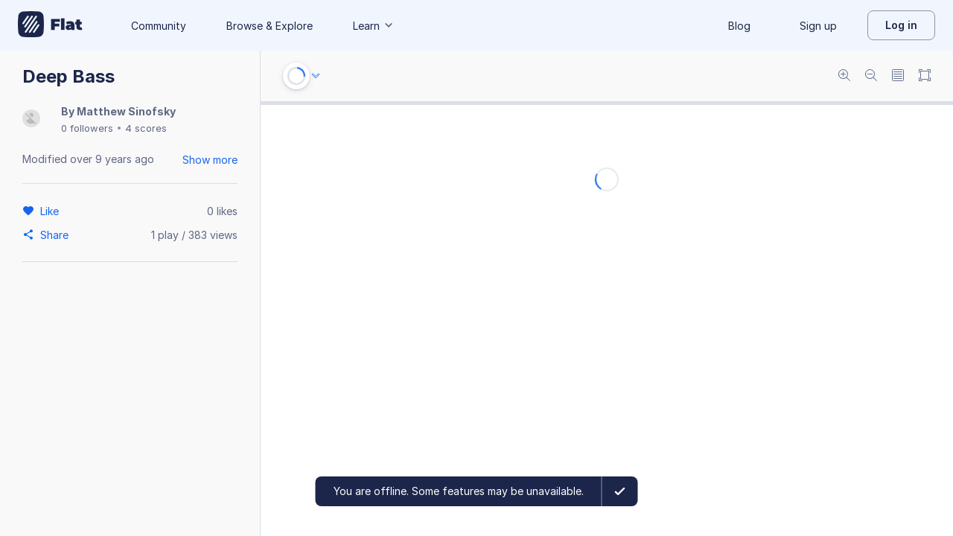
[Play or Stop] (296, 76)
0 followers (87, 128)
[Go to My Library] (50, 25)
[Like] (51, 211)
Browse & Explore (269, 25)
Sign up (818, 25)
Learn (374, 25)
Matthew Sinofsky (126, 111)
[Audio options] (316, 76)
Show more (210, 159)
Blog (739, 25)
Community (158, 25)
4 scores (146, 128)
